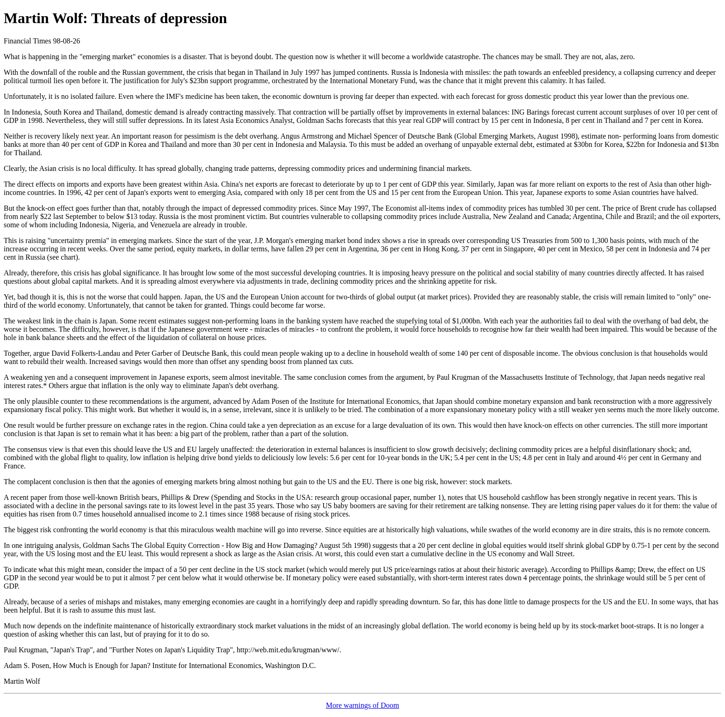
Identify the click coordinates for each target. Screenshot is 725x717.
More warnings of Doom (362, 705)
